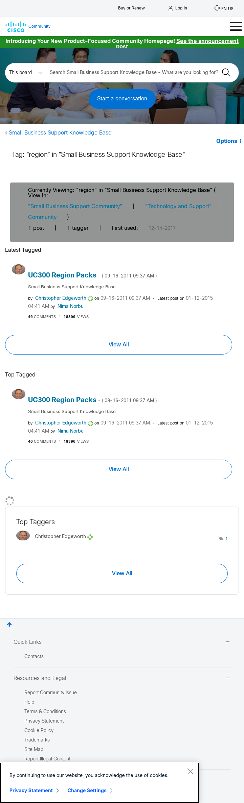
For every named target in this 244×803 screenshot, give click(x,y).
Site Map (33, 750)
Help (29, 702)
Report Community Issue (50, 693)
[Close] (190, 771)
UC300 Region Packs (92, 275)
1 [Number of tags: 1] (226, 539)
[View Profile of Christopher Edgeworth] (60, 298)
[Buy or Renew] (131, 6)
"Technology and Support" (178, 206)
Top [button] (9, 624)
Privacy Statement (31, 790)
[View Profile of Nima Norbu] (71, 307)
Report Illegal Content (47, 759)
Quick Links (122, 642)
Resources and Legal (122, 678)
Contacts (34, 657)
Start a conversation (122, 98)
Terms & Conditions (45, 712)
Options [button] (226, 141)
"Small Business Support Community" (75, 206)
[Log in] (177, 8)
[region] (99, 782)
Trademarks (37, 740)
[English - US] (224, 8)
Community (42, 217)
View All (119, 344)
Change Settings (87, 790)
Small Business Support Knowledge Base (60, 133)
